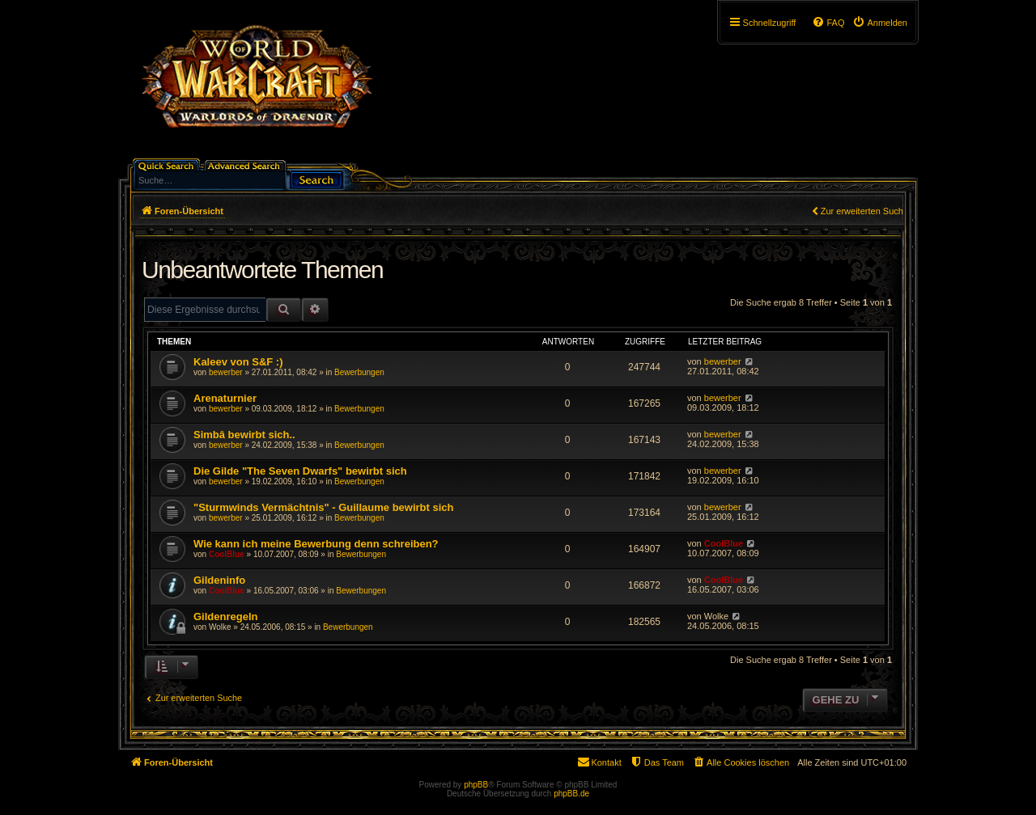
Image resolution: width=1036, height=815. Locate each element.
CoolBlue (226, 554)
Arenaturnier (225, 398)
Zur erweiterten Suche (864, 211)
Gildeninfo (219, 580)
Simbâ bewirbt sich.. (244, 435)
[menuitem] (879, 22)
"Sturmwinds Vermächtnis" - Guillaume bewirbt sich (323, 507)
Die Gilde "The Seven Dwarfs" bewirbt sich (300, 471)
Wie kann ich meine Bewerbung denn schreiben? (316, 544)
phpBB (476, 784)
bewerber (226, 372)
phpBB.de (571, 793)
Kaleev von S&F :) (238, 362)
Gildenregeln (225, 616)
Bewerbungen (359, 372)
